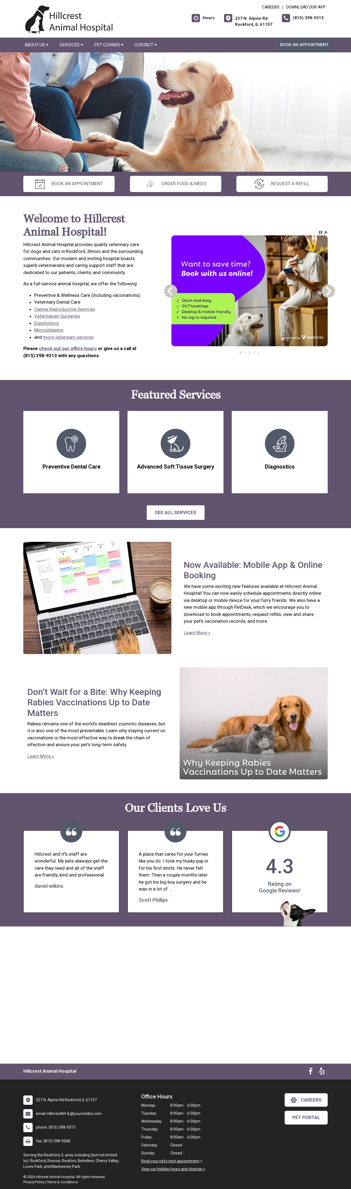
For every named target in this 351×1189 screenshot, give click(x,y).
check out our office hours (68, 348)
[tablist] (249, 353)
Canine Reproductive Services (64, 309)
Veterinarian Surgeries (57, 316)
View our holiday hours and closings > (173, 1169)
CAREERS (270, 7)
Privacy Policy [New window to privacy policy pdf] (33, 1182)
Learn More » (197, 632)
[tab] (240, 353)
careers (306, 1100)
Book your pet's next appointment (170, 1161)
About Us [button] (37, 44)
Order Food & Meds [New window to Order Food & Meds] (175, 184)
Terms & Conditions (62, 1182)
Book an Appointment (304, 44)
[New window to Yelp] (322, 1072)
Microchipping (48, 330)
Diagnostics (46, 323)
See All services (175, 512)
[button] (320, 232)
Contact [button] (145, 44)
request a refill (282, 184)
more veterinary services (68, 337)
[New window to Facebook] (310, 1072)
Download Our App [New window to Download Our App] (305, 7)
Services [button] (71, 44)
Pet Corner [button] (108, 44)
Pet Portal (306, 1117)
